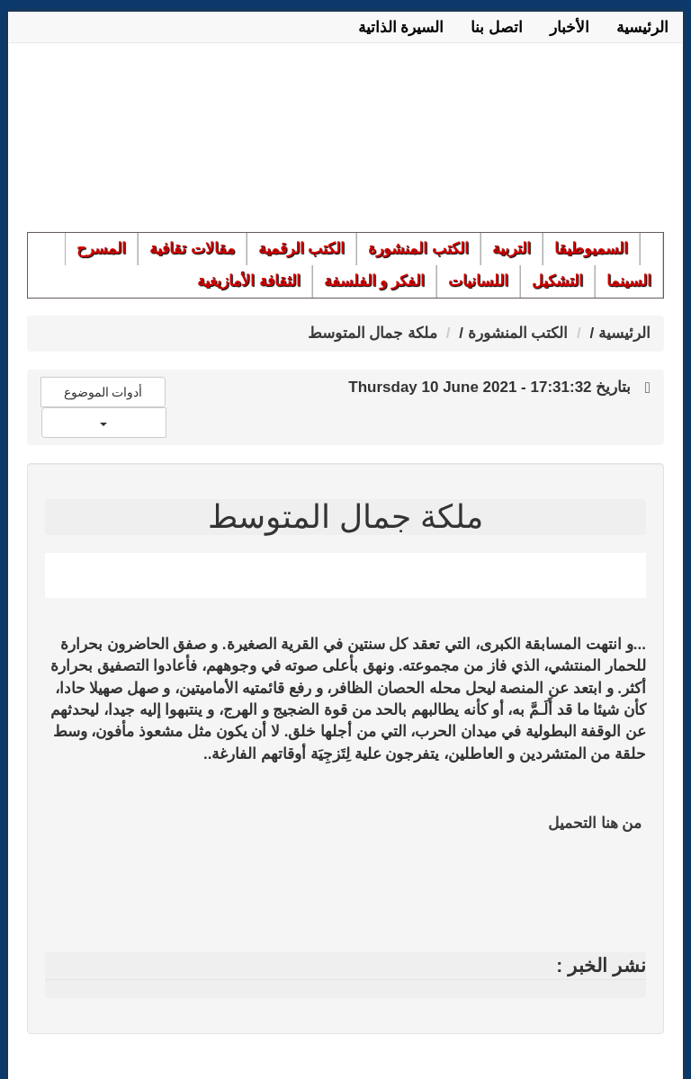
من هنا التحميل (595, 823)
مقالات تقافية (192, 248)
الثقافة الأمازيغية (249, 281)
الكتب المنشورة (418, 248)
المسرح (101, 248)
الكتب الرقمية (302, 248)
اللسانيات (478, 281)
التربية (511, 248)
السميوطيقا (591, 248)
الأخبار (569, 27)
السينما (628, 281)
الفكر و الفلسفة (374, 281)
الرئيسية (642, 27)
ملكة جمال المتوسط (372, 333)
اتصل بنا (497, 27)
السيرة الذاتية (401, 27)
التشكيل (557, 281)
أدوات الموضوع (103, 392)
